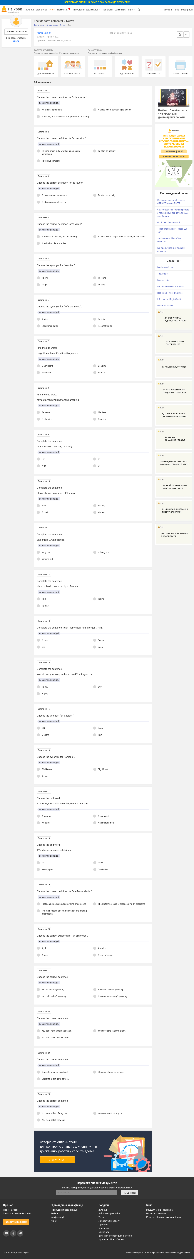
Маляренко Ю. (44, 33)
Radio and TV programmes (169, 293)
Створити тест (57, 1160)
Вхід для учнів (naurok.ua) (159, 1209)
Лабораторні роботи (109, 1221)
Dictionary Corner (165, 267)
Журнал (29, 9)
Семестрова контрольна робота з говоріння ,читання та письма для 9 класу (173, 212)
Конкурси (107, 9)
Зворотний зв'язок (16, 1221)
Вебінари (55, 1213)
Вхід (177, 9)
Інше (131, 9)
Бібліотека (41, 9)
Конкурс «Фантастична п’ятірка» (163, 1217)
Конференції (57, 1217)
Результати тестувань (68, 53)
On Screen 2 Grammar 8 (168, 222)
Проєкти (103, 1224)
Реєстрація (187, 9)
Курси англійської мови (111, 1239)
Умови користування (154, 1253)
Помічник (63, 9)
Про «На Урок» (10, 1209)
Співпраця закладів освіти (17, 1213)
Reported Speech (165, 305)
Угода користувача (134, 1253)
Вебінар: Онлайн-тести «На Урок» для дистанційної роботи (172, 114)
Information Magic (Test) (169, 299)
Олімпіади (104, 1232)
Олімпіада (120, 9)
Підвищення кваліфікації (86, 9)
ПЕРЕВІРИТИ (129, 1193)
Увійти (16, 41)
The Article (162, 274)
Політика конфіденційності (178, 1253)
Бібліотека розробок (109, 1213)
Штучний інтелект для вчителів (115, 1235)
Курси (54, 1221)
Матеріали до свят (156, 1213)
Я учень (168, 9)
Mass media (163, 280)
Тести (52, 9)
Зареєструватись (17, 31)
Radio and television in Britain (171, 286)
